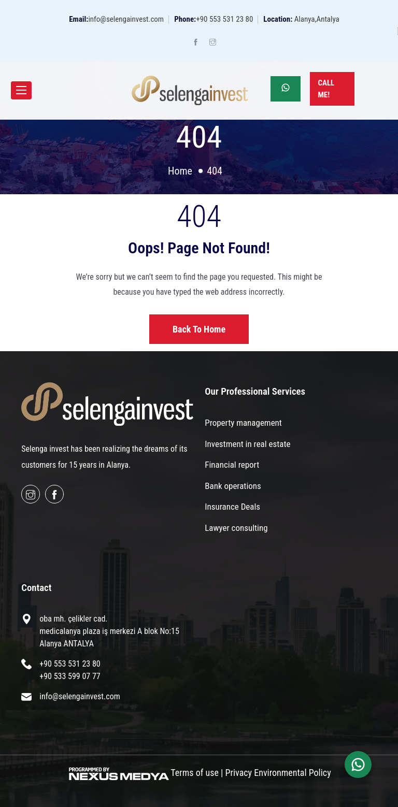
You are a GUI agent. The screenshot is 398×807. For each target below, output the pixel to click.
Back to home (199, 329)
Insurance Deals (232, 506)
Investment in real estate (247, 444)
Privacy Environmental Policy (278, 772)
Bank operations (233, 486)
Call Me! (326, 88)
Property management (243, 422)
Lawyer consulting (236, 528)
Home (180, 171)
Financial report (232, 464)
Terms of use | (196, 772)
